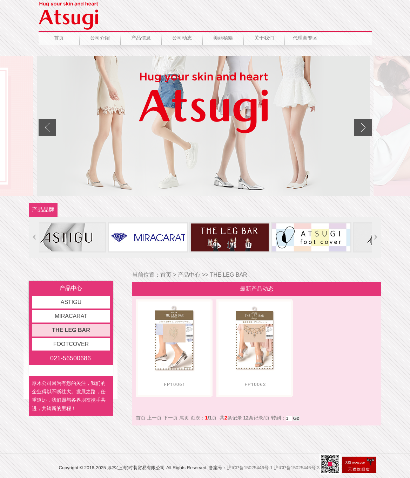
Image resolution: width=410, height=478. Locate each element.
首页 (59, 38)
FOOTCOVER (71, 344)
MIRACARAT (71, 316)
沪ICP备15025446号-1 (250, 467)
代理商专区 (305, 38)
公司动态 (182, 38)
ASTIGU (71, 302)
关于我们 (264, 38)
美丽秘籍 (223, 38)
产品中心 (189, 275)
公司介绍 (100, 38)
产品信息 (141, 38)
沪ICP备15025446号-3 (297, 467)
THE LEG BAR (71, 330)
